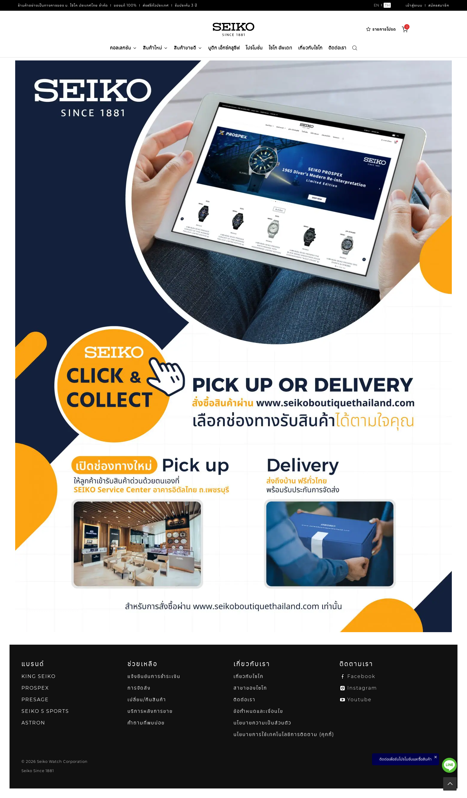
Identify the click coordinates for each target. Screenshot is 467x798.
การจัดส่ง (139, 688)
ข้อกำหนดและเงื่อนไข (258, 711)
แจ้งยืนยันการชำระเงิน (153, 676)
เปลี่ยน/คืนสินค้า (146, 699)
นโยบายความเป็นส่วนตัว (262, 723)
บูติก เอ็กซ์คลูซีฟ (224, 48)
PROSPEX (35, 688)
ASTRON (33, 723)
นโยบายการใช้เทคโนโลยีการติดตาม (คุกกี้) (284, 734)
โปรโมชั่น (254, 48)
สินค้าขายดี (188, 48)
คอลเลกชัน (123, 48)
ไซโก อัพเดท (280, 48)
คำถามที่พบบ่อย (146, 723)
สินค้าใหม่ (155, 48)
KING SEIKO (38, 676)
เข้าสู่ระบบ (414, 5)
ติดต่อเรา (337, 48)
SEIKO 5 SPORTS (45, 711)
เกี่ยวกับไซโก (310, 48)
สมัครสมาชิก (438, 5)
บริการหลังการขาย (150, 711)
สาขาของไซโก (250, 688)
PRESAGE (35, 699)
